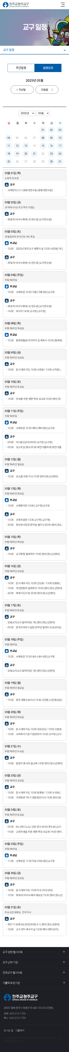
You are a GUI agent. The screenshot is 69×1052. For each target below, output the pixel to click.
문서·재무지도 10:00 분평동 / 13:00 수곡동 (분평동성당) (36, 792)
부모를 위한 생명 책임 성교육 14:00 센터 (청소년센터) (36, 398)
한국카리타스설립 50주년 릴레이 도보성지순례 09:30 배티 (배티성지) (36, 627)
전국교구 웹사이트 (12, 972)
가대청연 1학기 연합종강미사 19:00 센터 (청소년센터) (36, 797)
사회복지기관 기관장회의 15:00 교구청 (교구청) (36, 734)
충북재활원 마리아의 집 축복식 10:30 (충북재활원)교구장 (36, 340)
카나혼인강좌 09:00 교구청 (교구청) (30, 442)
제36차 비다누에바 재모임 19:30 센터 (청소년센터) (36, 895)
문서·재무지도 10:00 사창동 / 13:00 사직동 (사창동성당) (36, 369)
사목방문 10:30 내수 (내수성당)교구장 (31, 656)
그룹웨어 (19, 1030)
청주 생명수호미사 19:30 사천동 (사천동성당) (35, 700)
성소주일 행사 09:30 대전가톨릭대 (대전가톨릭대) (36, 447)
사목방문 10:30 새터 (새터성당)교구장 (31, 428)
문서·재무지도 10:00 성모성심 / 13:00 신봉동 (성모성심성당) (36, 729)
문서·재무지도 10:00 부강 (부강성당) (30, 890)
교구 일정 (8, 50)
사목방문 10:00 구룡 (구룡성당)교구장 (31, 292)
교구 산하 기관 (10, 962)
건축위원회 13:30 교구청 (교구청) (29, 519)
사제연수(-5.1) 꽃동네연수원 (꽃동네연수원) (30, 190)
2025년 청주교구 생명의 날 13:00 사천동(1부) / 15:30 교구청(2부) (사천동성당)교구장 (36, 248)
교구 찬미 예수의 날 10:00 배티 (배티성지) (33, 929)
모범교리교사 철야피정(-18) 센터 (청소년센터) (31, 622)
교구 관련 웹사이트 (13, 952)
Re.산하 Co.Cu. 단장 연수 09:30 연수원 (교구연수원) (36, 826)
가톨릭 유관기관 (11, 983)
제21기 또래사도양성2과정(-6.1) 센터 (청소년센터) (34, 924)
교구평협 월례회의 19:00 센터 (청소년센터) (34, 554)
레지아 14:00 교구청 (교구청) (27, 311)
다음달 (44, 89)
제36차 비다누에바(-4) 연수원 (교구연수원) (30, 219)
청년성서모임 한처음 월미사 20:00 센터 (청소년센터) (36, 524)
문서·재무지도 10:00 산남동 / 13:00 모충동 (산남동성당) (36, 583)
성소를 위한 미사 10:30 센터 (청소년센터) (33, 476)
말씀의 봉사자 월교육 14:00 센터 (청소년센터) (35, 763)
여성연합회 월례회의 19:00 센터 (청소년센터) (35, 588)
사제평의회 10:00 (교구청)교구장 (29, 505)
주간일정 (21, 68)
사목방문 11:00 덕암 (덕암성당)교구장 (31, 861)
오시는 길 (8, 1030)
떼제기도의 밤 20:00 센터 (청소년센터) (31, 593)
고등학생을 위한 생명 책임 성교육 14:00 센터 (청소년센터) (36, 831)
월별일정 (48, 68)
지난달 (22, 89)
